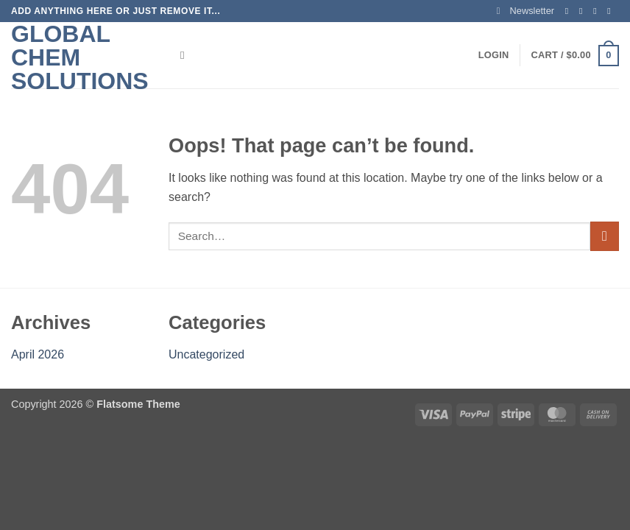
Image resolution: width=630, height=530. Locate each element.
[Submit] (604, 236)
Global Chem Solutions (80, 57)
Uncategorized (206, 354)
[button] (525, 11)
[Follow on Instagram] (583, 11)
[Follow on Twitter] (597, 11)
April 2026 (37, 354)
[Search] (185, 55)
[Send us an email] (611, 11)
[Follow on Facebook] (569, 11)
